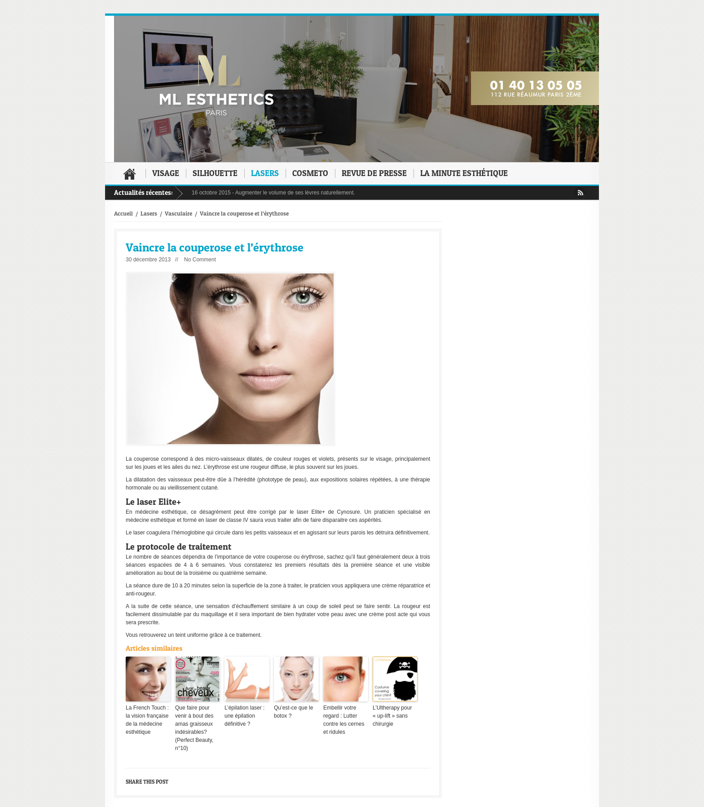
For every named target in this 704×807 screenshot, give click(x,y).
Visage (165, 173)
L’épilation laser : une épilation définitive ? (244, 716)
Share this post (147, 781)
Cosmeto (310, 173)
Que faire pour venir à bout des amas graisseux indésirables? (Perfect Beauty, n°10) (194, 728)
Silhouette (215, 173)
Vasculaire (178, 213)
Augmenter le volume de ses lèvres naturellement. (295, 193)
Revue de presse (374, 173)
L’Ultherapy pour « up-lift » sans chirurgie (392, 716)
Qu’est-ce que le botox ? (293, 712)
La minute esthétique (464, 173)
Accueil (129, 174)
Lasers (265, 173)
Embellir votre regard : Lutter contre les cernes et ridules (343, 720)
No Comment (200, 259)
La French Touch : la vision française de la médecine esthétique (147, 720)
